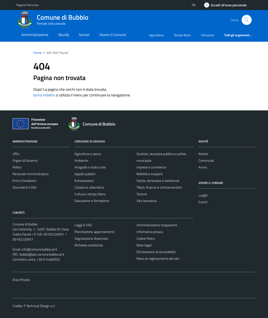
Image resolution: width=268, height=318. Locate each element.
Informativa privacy (150, 231)
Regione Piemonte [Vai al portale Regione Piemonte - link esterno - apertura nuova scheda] (27, 5)
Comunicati (206, 160)
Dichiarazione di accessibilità (156, 251)
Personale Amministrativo (31, 173)
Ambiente (81, 160)
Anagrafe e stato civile (90, 167)
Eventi (202, 201)
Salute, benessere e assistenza (158, 180)
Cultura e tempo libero (90, 193)
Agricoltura (156, 35)
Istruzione (207, 35)
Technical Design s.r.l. (41, 305)
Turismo (142, 193)
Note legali (144, 245)
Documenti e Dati (25, 187)
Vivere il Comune (112, 34)
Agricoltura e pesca (88, 153)
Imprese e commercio (151, 167)
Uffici (16, 153)
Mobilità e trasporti (150, 173)
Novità (63, 34)
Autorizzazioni (84, 180)
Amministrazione (34, 34)
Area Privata (21, 279)
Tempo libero (182, 35)
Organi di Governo (25, 160)
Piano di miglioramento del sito (158, 258)
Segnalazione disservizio (91, 238)
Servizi (84, 34)
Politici (17, 167)
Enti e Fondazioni (24, 180)
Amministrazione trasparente (157, 225)
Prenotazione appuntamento (95, 231)
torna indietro (44, 95)
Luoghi (203, 195)
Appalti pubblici (85, 173)
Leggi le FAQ (83, 225)
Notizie (203, 153)
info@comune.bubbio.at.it (39, 249)
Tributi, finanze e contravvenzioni (159, 187)
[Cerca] (247, 20)
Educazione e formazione (92, 200)
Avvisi (202, 167)
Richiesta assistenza (89, 245)
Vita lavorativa (147, 200)
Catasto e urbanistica (89, 187)
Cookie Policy (146, 238)
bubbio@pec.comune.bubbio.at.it (42, 254)
